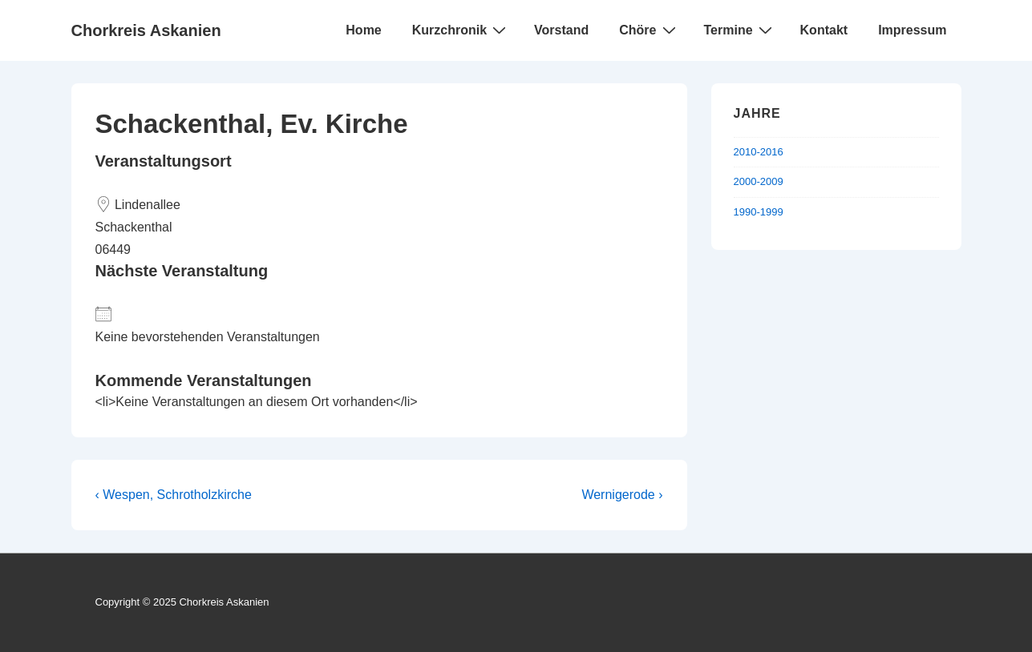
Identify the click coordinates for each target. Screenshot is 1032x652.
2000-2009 (758, 181)
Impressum (912, 30)
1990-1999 (758, 212)
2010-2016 (758, 152)
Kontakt (824, 30)
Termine (740, 29)
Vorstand (561, 30)
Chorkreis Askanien (146, 30)
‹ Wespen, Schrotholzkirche (173, 494)
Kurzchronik (461, 29)
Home (363, 30)
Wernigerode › (621, 494)
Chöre (649, 29)
